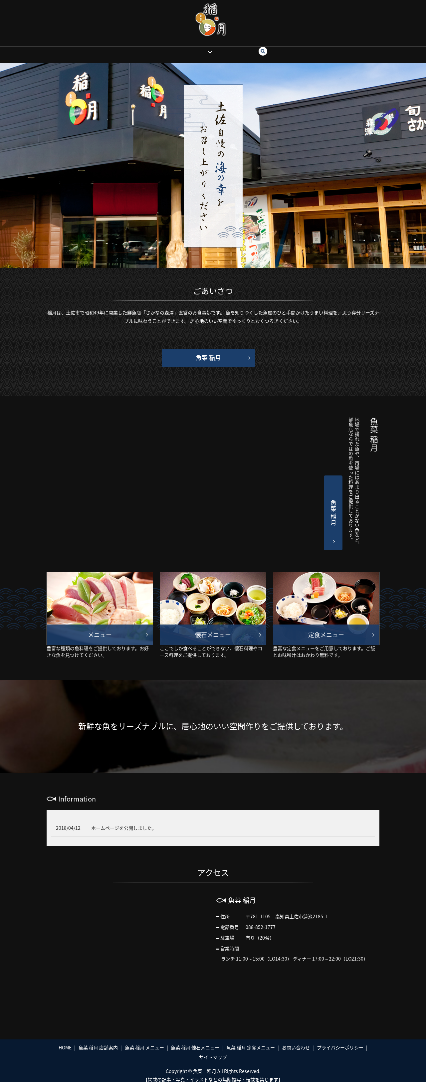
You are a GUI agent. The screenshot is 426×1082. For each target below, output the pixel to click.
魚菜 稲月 (196, 48)
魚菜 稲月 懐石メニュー (195, 1041)
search (263, 48)
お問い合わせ (235, 48)
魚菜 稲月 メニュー (144, 1041)
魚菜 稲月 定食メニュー (250, 1041)
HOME (170, 48)
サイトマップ (213, 1050)
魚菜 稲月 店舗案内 (98, 1041)
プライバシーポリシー (340, 1041)
